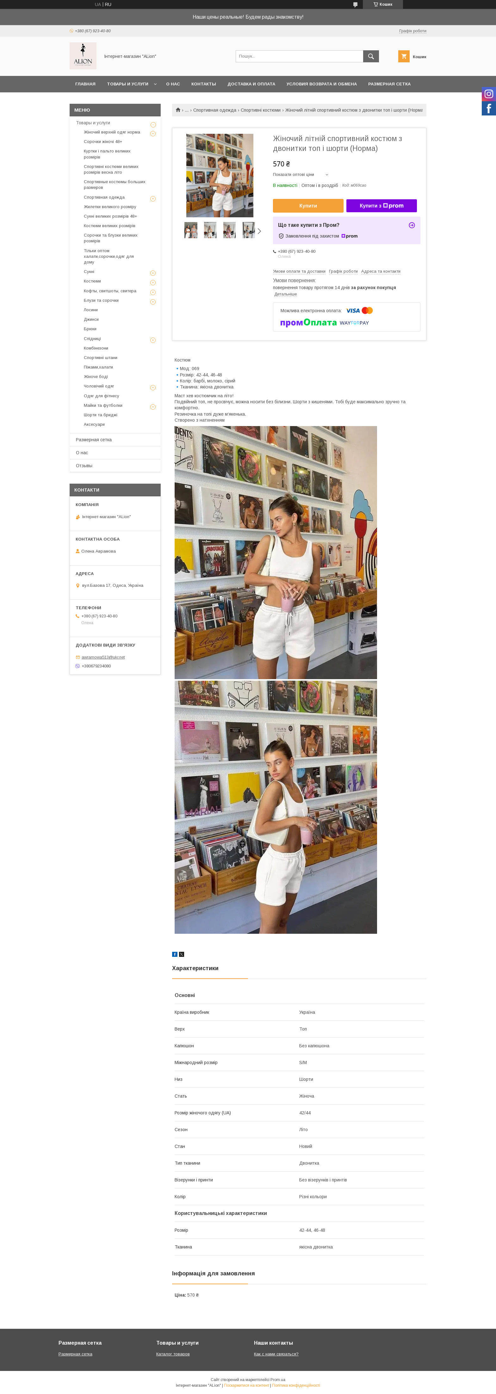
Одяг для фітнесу (101, 395)
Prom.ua (277, 1380)
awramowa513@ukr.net (103, 657)
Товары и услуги (127, 84)
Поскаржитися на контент (246, 1385)
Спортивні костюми (261, 110)
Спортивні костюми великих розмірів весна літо (111, 169)
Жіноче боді (96, 376)
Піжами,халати (98, 367)
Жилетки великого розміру (110, 206)
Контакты (203, 84)
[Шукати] (371, 56)
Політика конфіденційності (296, 1385)
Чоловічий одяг (99, 386)
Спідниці (92, 338)
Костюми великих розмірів (109, 225)
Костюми (92, 281)
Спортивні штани (100, 357)
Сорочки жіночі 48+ (103, 141)
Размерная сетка (389, 84)
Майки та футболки (103, 405)
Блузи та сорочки (101, 300)
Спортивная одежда (214, 110)
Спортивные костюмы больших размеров (115, 184)
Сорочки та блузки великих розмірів (111, 238)
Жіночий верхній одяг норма (112, 132)
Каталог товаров (173, 1354)
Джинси (91, 319)
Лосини (91, 309)
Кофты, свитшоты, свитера (110, 290)
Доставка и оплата (251, 84)
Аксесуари (94, 424)
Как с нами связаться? (276, 1354)
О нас (173, 84)
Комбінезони (96, 348)
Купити (308, 205)
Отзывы (84, 465)
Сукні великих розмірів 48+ (110, 216)
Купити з (381, 206)
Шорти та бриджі (100, 414)
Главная (85, 84)
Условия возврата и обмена (322, 84)
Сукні (89, 271)
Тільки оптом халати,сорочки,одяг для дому (109, 256)
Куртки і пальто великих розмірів (107, 154)
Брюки (90, 328)
